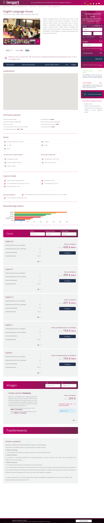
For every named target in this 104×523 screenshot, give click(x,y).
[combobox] (37, 233)
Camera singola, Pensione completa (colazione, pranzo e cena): (22, 412)
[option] (21, 31)
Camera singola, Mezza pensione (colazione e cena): (21, 409)
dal (47, 383)
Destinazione (10, 64)
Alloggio (73, 64)
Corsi (66, 64)
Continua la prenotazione (92, 94)
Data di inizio (50, 231)
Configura (67, 253)
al (62, 383)
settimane (65, 231)
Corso (32, 231)
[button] (41, 90)
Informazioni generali (28, 64)
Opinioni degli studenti (52, 64)
